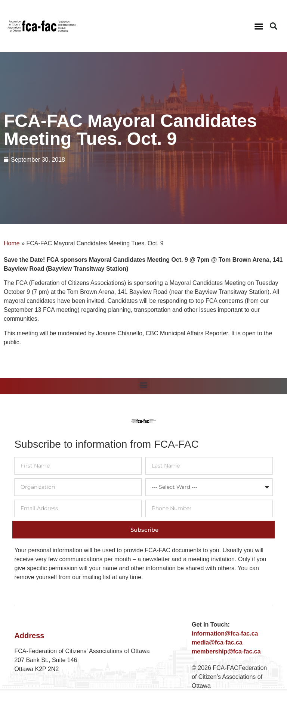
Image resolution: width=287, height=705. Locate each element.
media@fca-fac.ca (217, 642)
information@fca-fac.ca (225, 633)
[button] (259, 26)
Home (12, 243)
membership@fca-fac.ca (226, 651)
